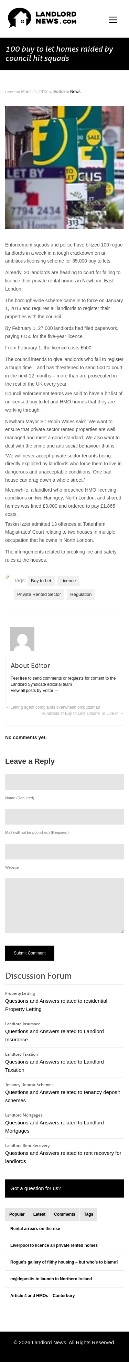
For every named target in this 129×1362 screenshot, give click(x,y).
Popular (17, 1214)
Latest (39, 1214)
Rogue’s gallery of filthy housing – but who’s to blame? (64, 1262)
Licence (68, 580)
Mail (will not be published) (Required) (37, 832)
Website (12, 867)
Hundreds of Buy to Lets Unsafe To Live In (82, 713)
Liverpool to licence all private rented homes (54, 1245)
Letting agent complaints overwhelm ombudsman (52, 707)
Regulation (81, 594)
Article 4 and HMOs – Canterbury (42, 1295)
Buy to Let (41, 580)
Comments (64, 1214)
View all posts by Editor (34, 690)
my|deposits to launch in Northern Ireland (51, 1279)
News (75, 91)
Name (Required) (19, 798)
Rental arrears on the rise (35, 1228)
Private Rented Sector (39, 594)
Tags (88, 1214)
